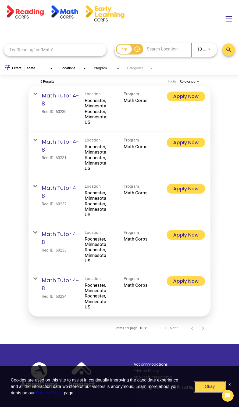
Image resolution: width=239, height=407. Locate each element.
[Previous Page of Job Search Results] (192, 328)
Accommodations (151, 364)
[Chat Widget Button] (228, 396)
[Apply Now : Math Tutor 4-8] (186, 96)
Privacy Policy (146, 370)
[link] (119, 109)
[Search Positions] (228, 49)
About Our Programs (153, 377)
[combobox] (55, 49)
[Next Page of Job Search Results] (203, 328)
